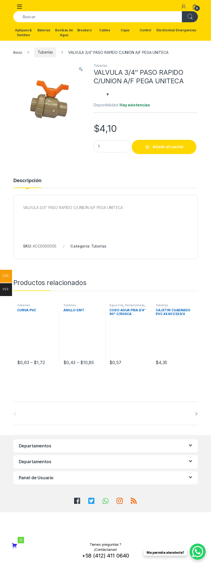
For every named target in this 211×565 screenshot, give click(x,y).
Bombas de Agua (64, 32)
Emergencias (186, 30)
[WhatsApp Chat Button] (198, 552)
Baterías (43, 30)
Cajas (125, 30)
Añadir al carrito (167, 146)
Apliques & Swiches (23, 32)
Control (145, 30)
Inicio (17, 52)
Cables (104, 30)
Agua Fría (116, 305)
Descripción (27, 180)
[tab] (27, 183)
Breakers (84, 30)
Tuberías (45, 52)
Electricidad (165, 30)
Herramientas (135, 305)
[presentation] (196, 414)
